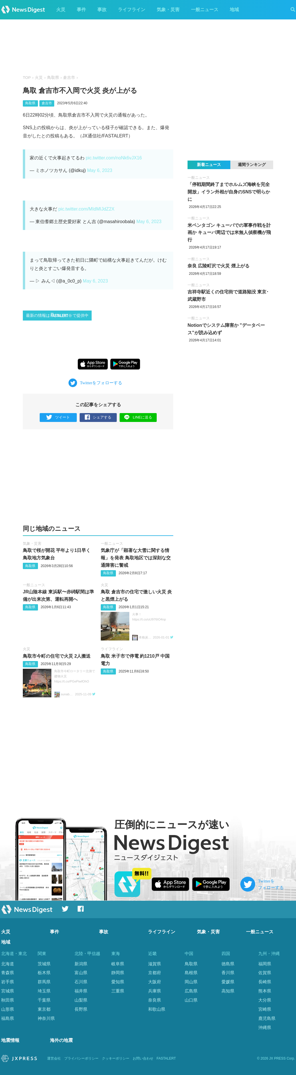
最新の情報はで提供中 (57, 315)
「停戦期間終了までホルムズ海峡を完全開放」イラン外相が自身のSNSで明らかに (229, 191)
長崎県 (264, 981)
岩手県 (7, 981)
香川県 (228, 972)
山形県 (7, 1009)
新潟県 (80, 963)
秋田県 (7, 1000)
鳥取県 (53, 77)
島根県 (191, 972)
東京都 (44, 1009)
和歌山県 (156, 1009)
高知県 (228, 990)
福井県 (80, 990)
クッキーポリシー (115, 1058)
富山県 (80, 972)
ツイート (58, 418)
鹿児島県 (266, 1018)
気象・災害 (168, 9)
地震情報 (10, 1040)
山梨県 (80, 1000)
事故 (101, 9)
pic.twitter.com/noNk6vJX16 (114, 157)
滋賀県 (154, 963)
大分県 (264, 1000)
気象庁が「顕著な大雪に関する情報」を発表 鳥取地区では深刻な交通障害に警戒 (135, 557)
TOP (27, 77)
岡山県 (191, 981)
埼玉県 (44, 990)
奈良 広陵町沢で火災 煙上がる (218, 265)
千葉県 (44, 1000)
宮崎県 (264, 1009)
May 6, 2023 (99, 170)
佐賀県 (264, 972)
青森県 (7, 972)
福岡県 (264, 963)
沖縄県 (264, 1027)
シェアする (98, 418)
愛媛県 (228, 981)
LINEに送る (138, 417)
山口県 (191, 1000)
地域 (234, 9)
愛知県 (117, 981)
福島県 (7, 1018)
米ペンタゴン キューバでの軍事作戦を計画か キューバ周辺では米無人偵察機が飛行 (229, 232)
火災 (60, 9)
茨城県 (44, 963)
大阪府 (154, 981)
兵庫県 (154, 990)
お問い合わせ (143, 1058)
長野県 (80, 1009)
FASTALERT (166, 1058)
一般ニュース (204, 9)
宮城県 (7, 990)
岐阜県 (117, 963)
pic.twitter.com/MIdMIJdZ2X (86, 209)
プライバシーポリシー (81, 1058)
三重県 (117, 990)
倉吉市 (69, 77)
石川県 (80, 981)
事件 (81, 9)
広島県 (191, 990)
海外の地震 (61, 1040)
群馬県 (44, 981)
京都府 (154, 972)
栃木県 (44, 972)
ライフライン (131, 9)
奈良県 (154, 1000)
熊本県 (264, 990)
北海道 (7, 963)
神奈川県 (46, 1018)
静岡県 (117, 972)
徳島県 (228, 963)
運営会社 (54, 1058)
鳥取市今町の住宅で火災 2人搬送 (56, 656)
